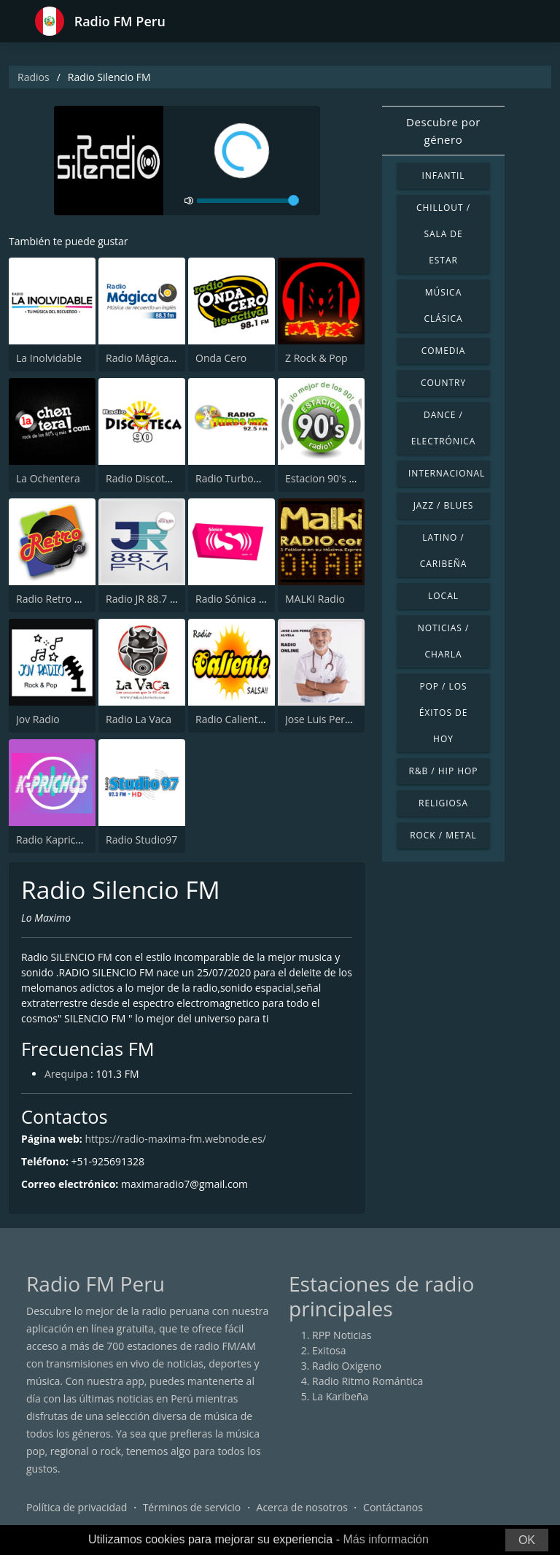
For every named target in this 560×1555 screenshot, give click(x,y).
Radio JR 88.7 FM (145, 599)
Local (443, 596)
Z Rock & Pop (316, 358)
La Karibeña (340, 1396)
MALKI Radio (315, 599)
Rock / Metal (443, 835)
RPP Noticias (341, 1335)
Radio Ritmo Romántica (367, 1381)
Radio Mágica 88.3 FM (157, 358)
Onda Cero (220, 358)
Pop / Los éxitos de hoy (443, 712)
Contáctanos (393, 1507)
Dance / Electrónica (443, 428)
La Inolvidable (49, 358)
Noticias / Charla (444, 641)
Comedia (443, 350)
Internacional (446, 473)
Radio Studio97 (141, 839)
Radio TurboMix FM (241, 478)
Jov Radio (38, 719)
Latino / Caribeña (443, 550)
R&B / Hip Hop (443, 771)
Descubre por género (443, 131)
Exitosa (329, 1350)
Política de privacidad (76, 1507)
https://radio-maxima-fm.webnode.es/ (175, 1139)
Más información (385, 1539)
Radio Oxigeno (346, 1366)
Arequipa (66, 1074)
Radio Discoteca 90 (150, 478)
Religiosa (443, 803)
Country (443, 383)
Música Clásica (443, 305)
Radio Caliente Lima (242, 719)
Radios (34, 77)
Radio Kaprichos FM (63, 839)
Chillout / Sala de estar (443, 233)
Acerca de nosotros (302, 1507)
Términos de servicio (192, 1507)
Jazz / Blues (443, 505)
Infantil (442, 175)
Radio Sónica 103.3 (240, 599)
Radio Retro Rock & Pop (72, 599)
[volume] (248, 200)
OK (526, 1540)
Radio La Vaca (138, 719)
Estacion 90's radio (329, 478)
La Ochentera (48, 478)
